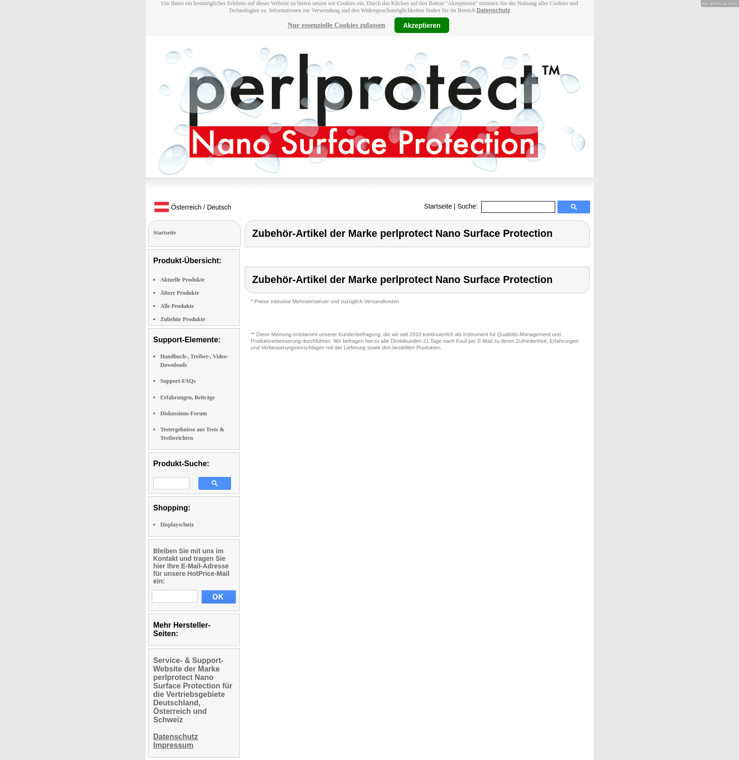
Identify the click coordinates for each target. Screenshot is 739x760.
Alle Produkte (177, 306)
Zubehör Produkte (182, 319)
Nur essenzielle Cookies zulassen (336, 25)
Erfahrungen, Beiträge (187, 397)
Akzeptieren (421, 25)
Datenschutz (493, 10)
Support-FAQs (178, 381)
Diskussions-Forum (183, 413)
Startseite (438, 206)
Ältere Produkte (179, 293)
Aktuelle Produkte (182, 279)
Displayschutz (177, 524)
